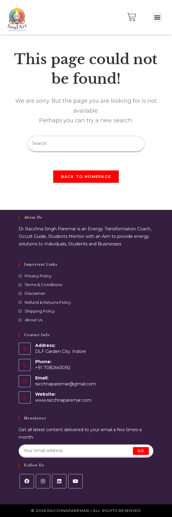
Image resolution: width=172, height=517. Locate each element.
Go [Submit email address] (140, 451)
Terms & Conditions (43, 284)
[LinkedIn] (59, 481)
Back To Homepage (86, 176)
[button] (157, 17)
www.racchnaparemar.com (63, 400)
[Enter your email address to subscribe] (86, 451)
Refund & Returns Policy (48, 302)
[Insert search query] (86, 144)
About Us (33, 319)
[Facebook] (27, 481)
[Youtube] (75, 481)
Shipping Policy (40, 311)
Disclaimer (35, 293)
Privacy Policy (38, 275)
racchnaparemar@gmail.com (65, 384)
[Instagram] (43, 481)
